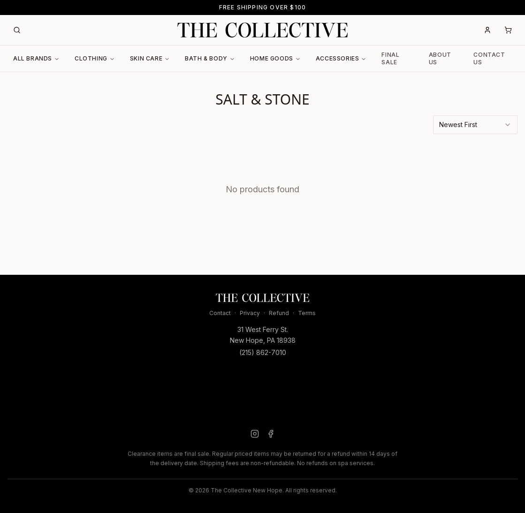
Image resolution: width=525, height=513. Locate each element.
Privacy (250, 313)
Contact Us (489, 58)
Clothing (95, 58)
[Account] (487, 30)
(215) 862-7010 (262, 352)
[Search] (17, 30)
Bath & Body (210, 58)
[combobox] (475, 124)
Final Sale (390, 58)
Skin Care (150, 58)
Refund (279, 313)
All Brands (36, 58)
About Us (440, 58)
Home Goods (275, 58)
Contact (220, 313)
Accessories (341, 58)
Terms (307, 313)
